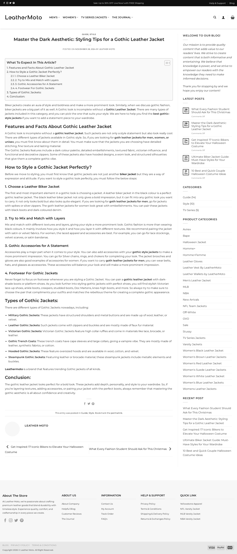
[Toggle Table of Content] (165, 63)
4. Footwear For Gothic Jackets (34, 88)
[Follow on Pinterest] (14, 3)
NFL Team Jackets (195, 306)
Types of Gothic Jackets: (25, 92)
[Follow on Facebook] (4, 3)
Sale (185, 325)
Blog (232, 3)
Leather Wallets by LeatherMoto (204, 274)
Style (93, 34)
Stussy (187, 331)
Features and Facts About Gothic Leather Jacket (41, 67)
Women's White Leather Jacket (203, 376)
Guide (85, 34)
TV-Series (189, 210)
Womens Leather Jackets (199, 388)
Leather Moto (107, 49)
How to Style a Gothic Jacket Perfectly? (35, 71)
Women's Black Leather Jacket (203, 350)
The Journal (122, 17)
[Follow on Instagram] (7, 3)
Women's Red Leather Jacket (202, 363)
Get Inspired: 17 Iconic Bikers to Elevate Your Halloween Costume (210, 143)
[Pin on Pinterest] (93, 403)
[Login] (223, 17)
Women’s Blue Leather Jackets (203, 382)
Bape (186, 235)
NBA (186, 293)
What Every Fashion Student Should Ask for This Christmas (131, 448)
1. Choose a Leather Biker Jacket (35, 76)
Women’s (70, 17)
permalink (116, 413)
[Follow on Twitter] (10, 3)
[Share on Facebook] (84, 403)
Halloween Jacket (194, 242)
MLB (186, 286)
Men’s (54, 17)
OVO (186, 318)
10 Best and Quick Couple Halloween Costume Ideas (208, 172)
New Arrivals (191, 299)
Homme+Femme (194, 255)
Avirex (187, 229)
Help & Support (217, 3)
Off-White (189, 312)
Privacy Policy (20, 545)
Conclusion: (17, 96)
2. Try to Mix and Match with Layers (37, 80)
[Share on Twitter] (89, 403)
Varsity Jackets (192, 344)
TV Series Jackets (95, 17)
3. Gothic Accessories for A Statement (38, 84)
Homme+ (189, 248)
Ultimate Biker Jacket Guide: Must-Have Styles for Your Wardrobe (210, 160)
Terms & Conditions (44, 545)
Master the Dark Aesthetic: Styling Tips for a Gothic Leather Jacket (208, 126)
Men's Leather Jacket (197, 280)
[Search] (214, 17)
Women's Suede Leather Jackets (204, 369)
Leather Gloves (192, 261)
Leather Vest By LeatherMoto (202, 267)
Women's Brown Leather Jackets (204, 357)
